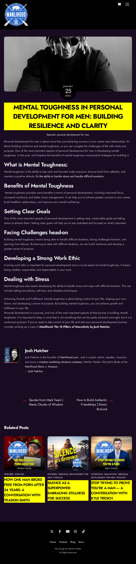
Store (81, 542)
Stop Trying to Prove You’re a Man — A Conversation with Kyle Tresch (110, 490)
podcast (19, 474)
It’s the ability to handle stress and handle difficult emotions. (70, 176)
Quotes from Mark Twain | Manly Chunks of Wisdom (46, 402)
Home (53, 542)
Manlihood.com (69, 357)
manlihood (110, 474)
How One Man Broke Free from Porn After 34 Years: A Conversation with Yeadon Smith (24, 490)
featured (51, 134)
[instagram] (75, 531)
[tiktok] (83, 531)
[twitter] (52, 531)
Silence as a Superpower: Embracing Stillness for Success (66, 490)
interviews (97, 474)
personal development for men (73, 134)
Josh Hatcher (37, 350)
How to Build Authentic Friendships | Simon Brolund (92, 404)
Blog (72, 542)
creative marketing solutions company (60, 362)
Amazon (52, 366)
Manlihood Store (34, 366)
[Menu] (127, 4)
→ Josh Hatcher (34, 371)
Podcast (63, 542)
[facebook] (60, 531)
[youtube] (67, 531)
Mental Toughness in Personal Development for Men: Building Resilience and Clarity (68, 116)
